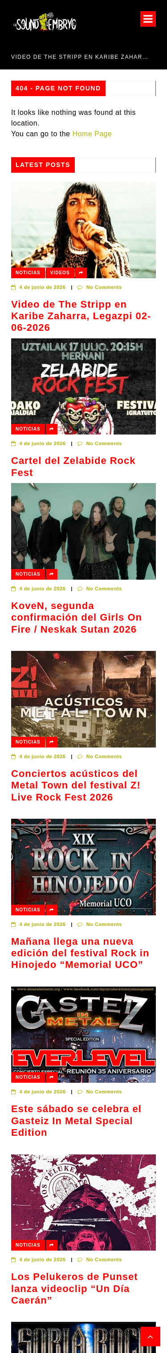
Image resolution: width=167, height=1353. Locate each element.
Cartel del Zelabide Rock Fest (73, 466)
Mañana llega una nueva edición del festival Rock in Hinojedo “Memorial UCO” (80, 953)
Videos (60, 272)
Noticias (28, 272)
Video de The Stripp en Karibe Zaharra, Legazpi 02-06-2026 (80, 57)
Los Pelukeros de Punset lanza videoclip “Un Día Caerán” (74, 1288)
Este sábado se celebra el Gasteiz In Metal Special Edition (76, 1120)
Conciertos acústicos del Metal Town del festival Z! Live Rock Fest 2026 (76, 785)
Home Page (92, 134)
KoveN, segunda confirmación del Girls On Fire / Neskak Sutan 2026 (76, 617)
